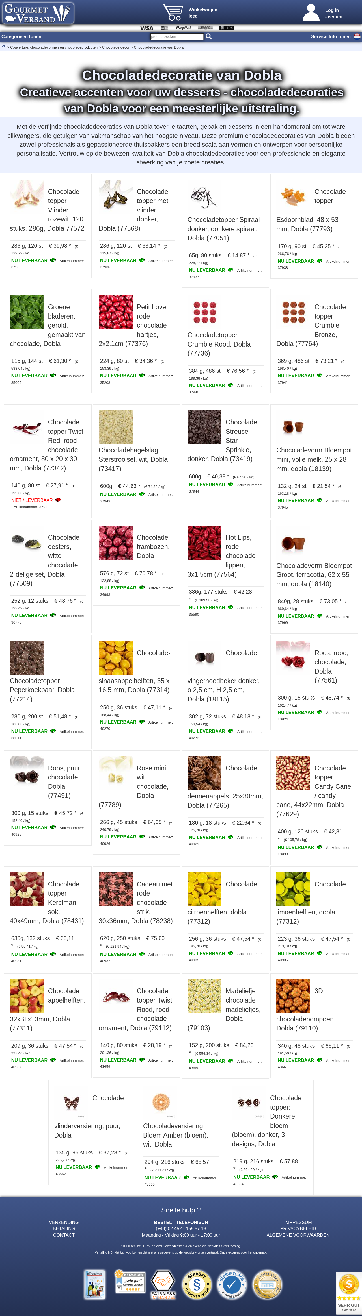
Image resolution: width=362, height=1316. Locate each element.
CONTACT (64, 1234)
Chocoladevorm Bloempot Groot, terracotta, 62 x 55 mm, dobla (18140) (314, 575)
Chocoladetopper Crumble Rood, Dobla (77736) (219, 344)
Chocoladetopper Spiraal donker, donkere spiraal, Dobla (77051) (224, 229)
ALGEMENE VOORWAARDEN (298, 1234)
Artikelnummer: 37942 (31, 507)
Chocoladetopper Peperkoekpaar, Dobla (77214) (42, 690)
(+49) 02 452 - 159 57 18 (181, 1228)
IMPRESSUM (298, 1222)
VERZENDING (64, 1222)
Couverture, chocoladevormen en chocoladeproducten (54, 47)
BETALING (64, 1228)
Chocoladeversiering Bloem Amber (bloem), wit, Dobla (175, 1135)
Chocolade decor (116, 47)
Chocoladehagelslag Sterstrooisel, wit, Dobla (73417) (133, 459)
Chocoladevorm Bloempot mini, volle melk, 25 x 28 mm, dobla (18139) (314, 459)
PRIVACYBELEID (298, 1228)
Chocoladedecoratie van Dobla (159, 47)
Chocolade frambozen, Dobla (153, 546)
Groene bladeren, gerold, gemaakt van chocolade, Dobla (48, 325)
